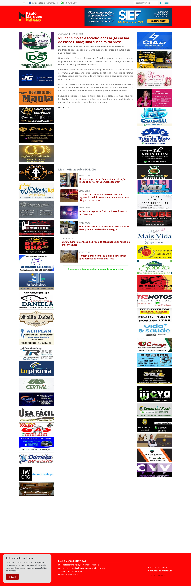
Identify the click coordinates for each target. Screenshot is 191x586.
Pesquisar (164, 3)
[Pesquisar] (146, 3)
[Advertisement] (95, 135)
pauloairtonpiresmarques (43, 2)
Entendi (12, 577)
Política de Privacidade (68, 574)
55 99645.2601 (69, 2)
